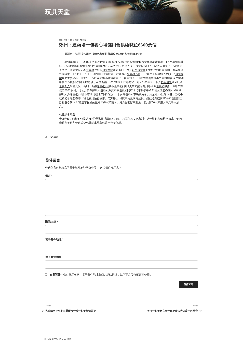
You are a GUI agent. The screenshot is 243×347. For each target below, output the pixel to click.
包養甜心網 (133, 74)
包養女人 (64, 86)
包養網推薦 (103, 53)
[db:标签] (54, 137)
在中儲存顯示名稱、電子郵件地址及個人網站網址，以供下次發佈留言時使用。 (101, 274)
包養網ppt (135, 61)
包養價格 (160, 118)
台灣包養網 (138, 70)
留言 (48, 175)
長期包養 (166, 82)
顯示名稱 (51, 221)
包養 (138, 66)
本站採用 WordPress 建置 (57, 339)
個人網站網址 (53, 257)
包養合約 (107, 70)
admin (83, 40)
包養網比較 (83, 66)
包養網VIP (86, 118)
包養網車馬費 (149, 61)
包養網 (90, 70)
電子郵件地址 (54, 239)
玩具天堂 (57, 11)
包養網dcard (132, 53)
